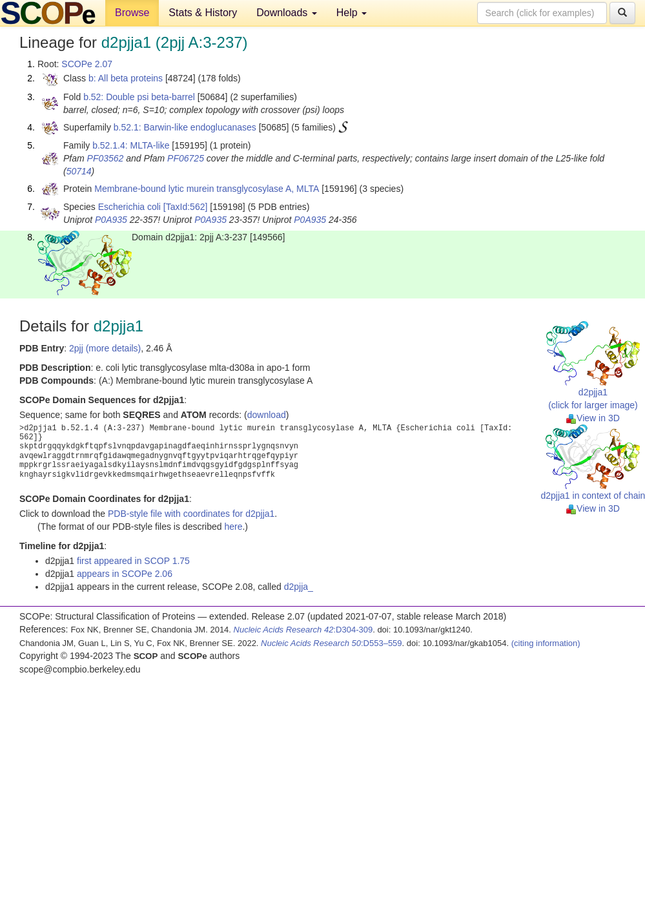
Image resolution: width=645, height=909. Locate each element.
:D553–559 (331, 643)
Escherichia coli (129, 207)
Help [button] (351, 12)
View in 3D (593, 418)
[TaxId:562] (185, 207)
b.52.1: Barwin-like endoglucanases (185, 127)
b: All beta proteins (125, 78)
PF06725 (185, 158)
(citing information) (545, 643)
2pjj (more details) (105, 348)
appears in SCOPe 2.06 (124, 574)
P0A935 (111, 219)
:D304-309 (303, 629)
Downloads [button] (286, 12)
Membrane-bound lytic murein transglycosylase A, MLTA (206, 188)
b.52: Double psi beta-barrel (139, 97)
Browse (132, 12)
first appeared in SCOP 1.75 (133, 561)
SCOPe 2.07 (86, 64)
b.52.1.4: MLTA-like (130, 145)
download (266, 415)
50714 (79, 171)
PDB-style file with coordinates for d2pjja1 (191, 513)
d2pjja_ (298, 586)
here (233, 526)
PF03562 (105, 158)
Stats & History (203, 12)
